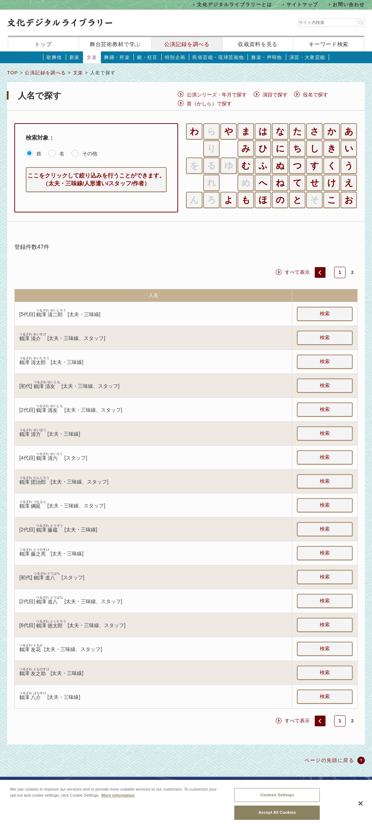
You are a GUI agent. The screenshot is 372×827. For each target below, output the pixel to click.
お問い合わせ (349, 4)
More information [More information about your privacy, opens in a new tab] (117, 798)
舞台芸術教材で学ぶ (115, 44)
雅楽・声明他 (266, 57)
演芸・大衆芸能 (307, 57)
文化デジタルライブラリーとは (234, 4)
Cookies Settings (277, 798)
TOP (12, 72)
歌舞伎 (54, 57)
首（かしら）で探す (209, 103)
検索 (325, 313)
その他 (89, 153)
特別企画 (175, 57)
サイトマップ (303, 4)
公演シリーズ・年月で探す (217, 94)
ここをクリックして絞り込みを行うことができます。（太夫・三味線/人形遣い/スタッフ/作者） (96, 179)
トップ (43, 44)
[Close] (360, 807)
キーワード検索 (328, 44)
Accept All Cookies (277, 816)
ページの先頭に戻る (329, 760)
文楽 (92, 57)
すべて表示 (297, 272)
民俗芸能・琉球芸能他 (218, 57)
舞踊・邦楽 (117, 57)
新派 (74, 57)
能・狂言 (147, 57)
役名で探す (315, 94)
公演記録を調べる (187, 44)
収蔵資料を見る (258, 44)
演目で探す (275, 94)
